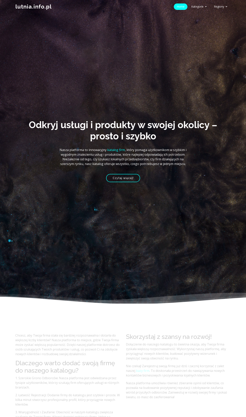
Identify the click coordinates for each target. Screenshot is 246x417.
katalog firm (116, 150)
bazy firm (142, 374)
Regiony (219, 6)
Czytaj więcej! (123, 178)
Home (180, 6)
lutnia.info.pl (33, 6)
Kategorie (197, 6)
